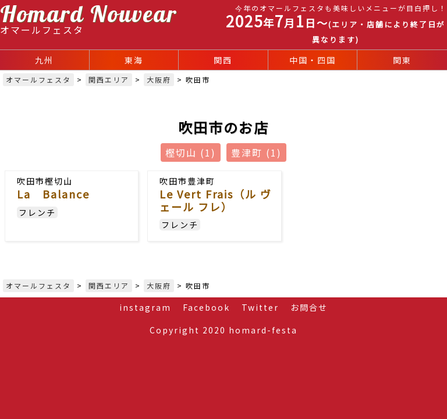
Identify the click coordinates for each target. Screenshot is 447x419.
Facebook (206, 307)
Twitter (260, 307)
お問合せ (309, 307)
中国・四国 (312, 60)
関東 (402, 60)
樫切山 (190, 152)
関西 (223, 60)
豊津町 (256, 152)
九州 (44, 60)
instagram (145, 307)
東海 (134, 60)
